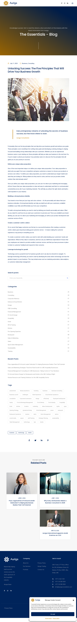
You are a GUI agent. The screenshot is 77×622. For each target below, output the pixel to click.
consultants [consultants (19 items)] (13, 398)
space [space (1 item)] (22, 418)
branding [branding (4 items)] (36, 390)
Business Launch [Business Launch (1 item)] (14, 394)
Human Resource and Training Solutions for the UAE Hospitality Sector (28, 377)
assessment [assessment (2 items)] (13, 390)
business (12, 432)
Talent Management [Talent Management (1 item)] (15, 422)
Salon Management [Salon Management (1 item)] (46, 414)
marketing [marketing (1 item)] (35, 406)
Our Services (26, 566)
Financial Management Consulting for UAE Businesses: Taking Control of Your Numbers (33, 371)
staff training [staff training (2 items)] (31, 418)
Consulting (31, 63)
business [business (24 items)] (45, 390)
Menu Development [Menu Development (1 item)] (47, 406)
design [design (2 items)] (37, 398)
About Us (25, 563)
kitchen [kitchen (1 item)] (18, 406)
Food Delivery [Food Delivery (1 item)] (40, 402)
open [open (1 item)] (65, 406)
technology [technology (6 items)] (27, 422)
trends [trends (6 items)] (41, 422)
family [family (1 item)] (11, 402)
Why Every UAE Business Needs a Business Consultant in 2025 (55, 502)
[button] (73, 600)
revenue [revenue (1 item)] (27, 414)
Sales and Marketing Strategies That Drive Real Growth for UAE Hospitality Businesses (33, 367)
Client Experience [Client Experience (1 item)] (36, 394)
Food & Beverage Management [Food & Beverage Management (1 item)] (25, 402)
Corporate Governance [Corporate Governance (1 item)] (25, 398)
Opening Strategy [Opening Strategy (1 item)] (14, 410)
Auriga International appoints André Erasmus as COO (55, 534)
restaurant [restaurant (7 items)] (60, 410)
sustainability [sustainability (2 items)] (55, 418)
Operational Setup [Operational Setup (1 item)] (27, 410)
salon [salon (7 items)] (35, 414)
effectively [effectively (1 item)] (46, 398)
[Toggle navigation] (72, 3)
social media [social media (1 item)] (13, 418)
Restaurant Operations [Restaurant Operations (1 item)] (15, 414)
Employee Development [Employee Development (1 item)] (59, 398)
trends (29, 432)
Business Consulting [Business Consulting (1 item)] (57, 390)
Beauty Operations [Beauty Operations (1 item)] (25, 390)
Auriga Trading (42, 566)
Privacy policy (48, 618)
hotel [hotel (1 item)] (11, 406)
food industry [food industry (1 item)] (51, 402)
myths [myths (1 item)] (58, 406)
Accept (53, 614)
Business (24, 63)
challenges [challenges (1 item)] (25, 394)
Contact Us (41, 569)
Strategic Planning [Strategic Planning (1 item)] (43, 418)
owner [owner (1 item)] (52, 410)
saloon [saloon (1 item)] (56, 414)
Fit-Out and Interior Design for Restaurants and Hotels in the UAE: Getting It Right (31, 374)
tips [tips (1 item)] (35, 422)
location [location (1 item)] (26, 406)
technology (21, 432)
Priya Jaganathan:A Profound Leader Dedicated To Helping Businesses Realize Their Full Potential (36, 364)
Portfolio (25, 569)
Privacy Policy (42, 563)
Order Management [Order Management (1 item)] (41, 410)
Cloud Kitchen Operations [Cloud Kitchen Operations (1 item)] (51, 394)
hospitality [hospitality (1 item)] (62, 402)
